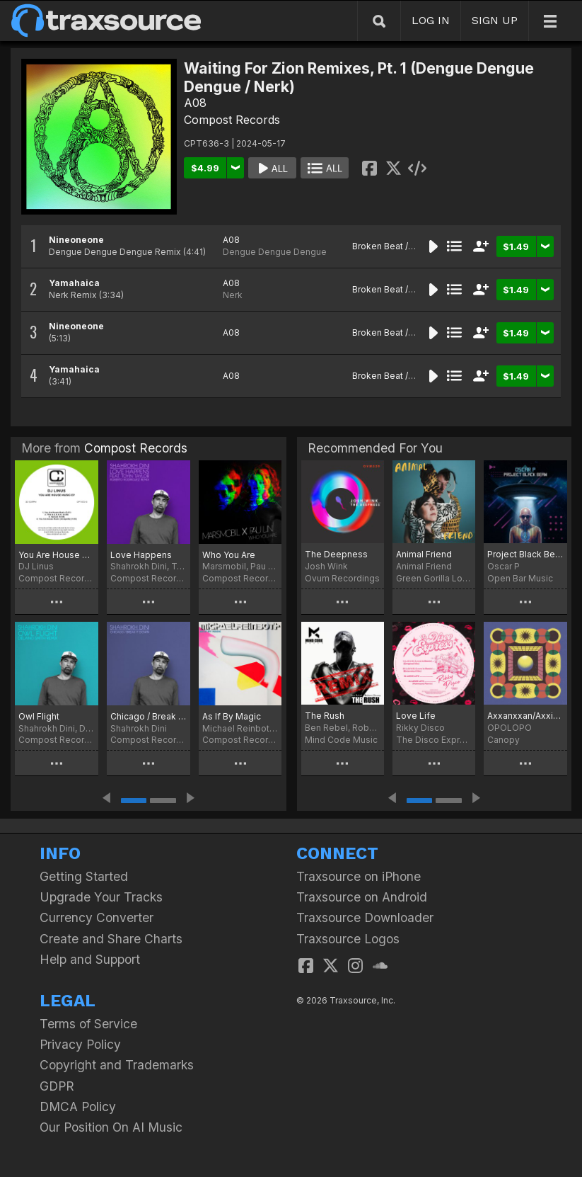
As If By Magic (231, 716)
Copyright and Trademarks (117, 1064)
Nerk (233, 295)
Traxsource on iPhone (358, 876)
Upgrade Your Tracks (101, 896)
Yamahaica (74, 283)
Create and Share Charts (111, 938)
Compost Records (232, 120)
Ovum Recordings (342, 578)
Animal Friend (424, 554)
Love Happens (141, 555)
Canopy (503, 739)
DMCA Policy (78, 1106)
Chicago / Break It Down (148, 716)
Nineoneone (76, 239)
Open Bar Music (520, 578)
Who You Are (228, 555)
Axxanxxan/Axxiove (525, 715)
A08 (195, 103)
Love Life (416, 715)
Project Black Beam (525, 554)
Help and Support (90, 959)
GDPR (57, 1086)
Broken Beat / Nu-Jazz (398, 246)
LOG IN (431, 20)
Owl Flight (38, 716)
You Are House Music (56, 555)
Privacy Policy (80, 1044)
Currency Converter (96, 917)
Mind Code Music (341, 739)
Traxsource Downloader (364, 917)
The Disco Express (434, 739)
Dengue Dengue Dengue (275, 251)
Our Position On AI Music (111, 1127)
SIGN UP (495, 20)
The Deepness (336, 554)
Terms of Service (88, 1023)
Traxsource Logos (348, 938)
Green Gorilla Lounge (434, 578)
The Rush (324, 715)
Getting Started (84, 876)
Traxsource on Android (361, 896)
